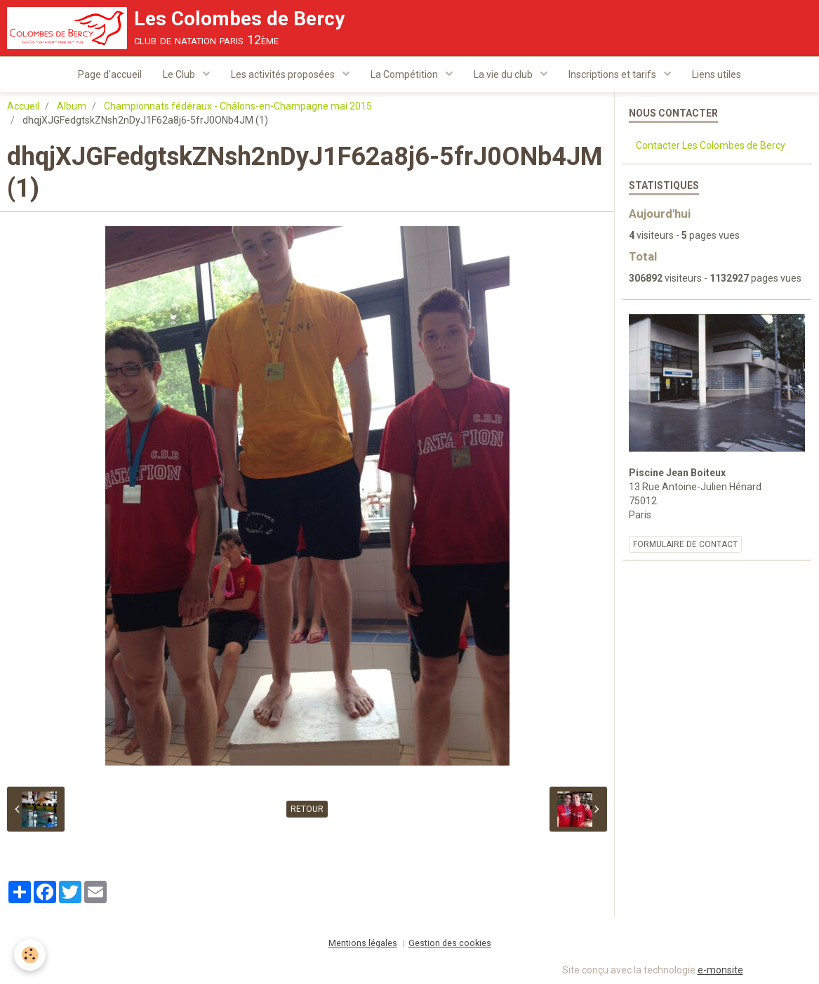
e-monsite (720, 970)
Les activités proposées (284, 74)
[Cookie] (30, 955)
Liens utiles (716, 74)
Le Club (180, 74)
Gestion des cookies (449, 943)
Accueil (23, 106)
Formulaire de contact (685, 544)
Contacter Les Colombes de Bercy (710, 145)
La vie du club (504, 74)
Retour (307, 809)
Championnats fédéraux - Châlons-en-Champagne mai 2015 (238, 106)
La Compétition (405, 74)
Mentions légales (362, 943)
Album (71, 106)
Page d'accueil (110, 74)
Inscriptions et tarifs (613, 74)
